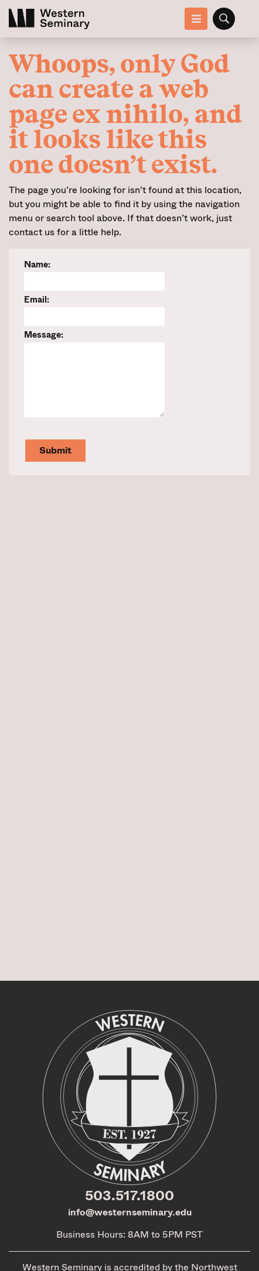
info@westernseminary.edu (130, 1212)
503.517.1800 (129, 1195)
